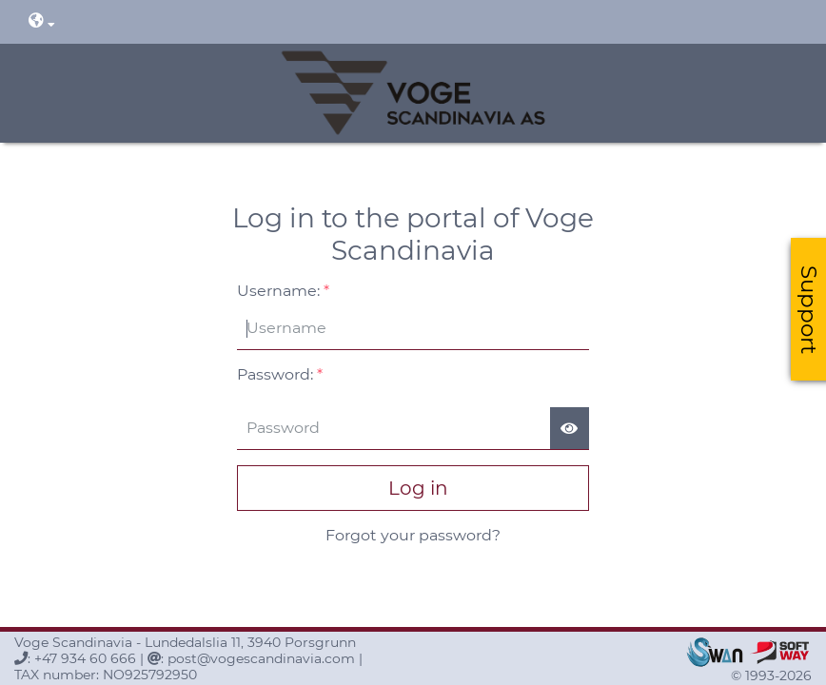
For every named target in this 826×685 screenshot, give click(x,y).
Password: (280, 374)
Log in (413, 488)
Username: (283, 291)
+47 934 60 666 (85, 658)
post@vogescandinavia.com (261, 658)
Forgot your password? (413, 535)
